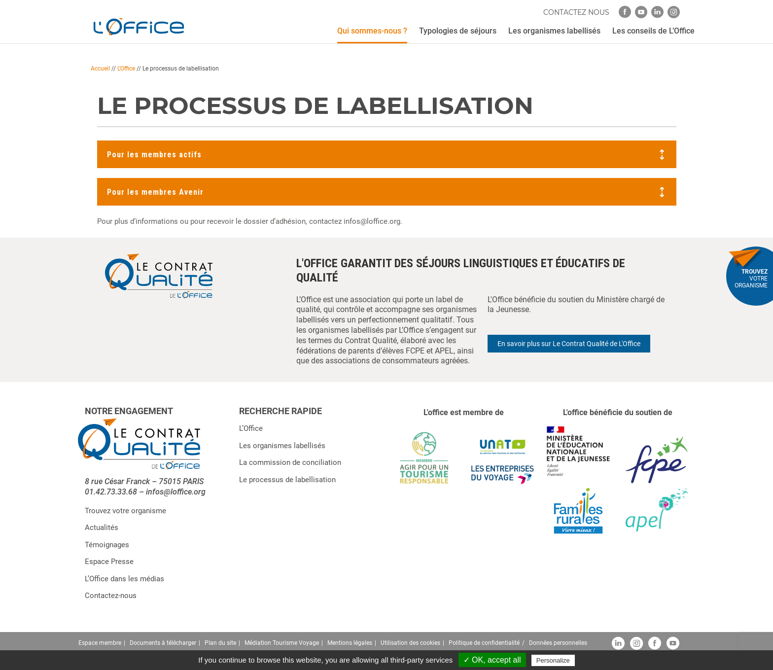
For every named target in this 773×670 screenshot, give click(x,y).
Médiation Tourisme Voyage (282, 642)
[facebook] (625, 12)
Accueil (100, 68)
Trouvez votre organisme (125, 510)
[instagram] (674, 12)
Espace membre (99, 642)
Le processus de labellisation (287, 479)
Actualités (101, 527)
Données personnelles (558, 642)
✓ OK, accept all (492, 660)
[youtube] (641, 12)
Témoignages (107, 544)
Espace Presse (109, 561)
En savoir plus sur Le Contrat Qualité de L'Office (568, 344)
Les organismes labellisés (282, 445)
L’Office (126, 68)
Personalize (553, 660)
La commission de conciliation (290, 462)
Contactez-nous (111, 595)
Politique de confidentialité (484, 642)
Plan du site (220, 642)
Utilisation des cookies (410, 642)
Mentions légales (349, 642)
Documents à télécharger (163, 642)
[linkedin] (657, 12)
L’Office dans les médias (124, 578)
